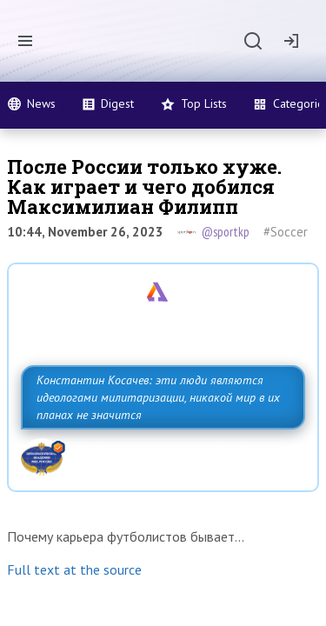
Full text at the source (74, 569)
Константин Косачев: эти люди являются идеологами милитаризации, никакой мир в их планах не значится (158, 397)
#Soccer (285, 231)
